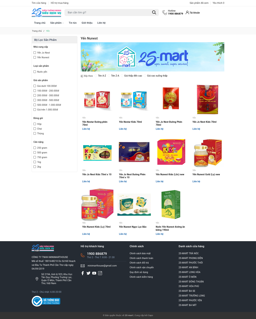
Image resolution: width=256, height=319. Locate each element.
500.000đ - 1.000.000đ (49, 105)
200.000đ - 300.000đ (48, 95)
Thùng (40, 133)
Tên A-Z (100, 75)
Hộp (39, 124)
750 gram (42, 157)
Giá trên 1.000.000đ (47, 109)
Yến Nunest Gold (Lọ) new (206, 174)
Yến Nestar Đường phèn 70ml (94, 123)
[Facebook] (83, 273)
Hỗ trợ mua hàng (59, 3)
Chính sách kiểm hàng (141, 277)
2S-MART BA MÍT (188, 305)
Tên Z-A (113, 75)
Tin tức (73, 22)
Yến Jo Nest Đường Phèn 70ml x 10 (132, 176)
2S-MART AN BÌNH (188, 267)
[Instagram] (100, 273)
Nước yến (42, 71)
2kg (39, 166)
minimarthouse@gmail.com (102, 265)
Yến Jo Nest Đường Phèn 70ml (169, 123)
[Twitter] (88, 273)
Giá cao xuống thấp (155, 75)
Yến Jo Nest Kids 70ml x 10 (96, 174)
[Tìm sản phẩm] (111, 12)
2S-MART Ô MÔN (187, 277)
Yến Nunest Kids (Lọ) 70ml (96, 227)
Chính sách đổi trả (139, 262)
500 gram (42, 152)
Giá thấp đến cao (131, 75)
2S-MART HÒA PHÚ (189, 286)
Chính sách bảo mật (140, 253)
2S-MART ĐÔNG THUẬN (191, 281)
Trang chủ (39, 22)
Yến (84, 118)
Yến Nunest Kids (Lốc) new (170, 174)
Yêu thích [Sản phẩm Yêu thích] (218, 3)
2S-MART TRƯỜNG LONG (192, 295)
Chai (39, 128)
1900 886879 (175, 12)
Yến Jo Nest (43, 52)
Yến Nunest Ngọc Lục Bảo (132, 227)
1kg (39, 162)
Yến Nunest (43, 57)
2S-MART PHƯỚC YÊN (190, 300)
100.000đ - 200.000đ (48, 90)
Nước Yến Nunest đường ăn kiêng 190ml (170, 228)
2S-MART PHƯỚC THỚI (191, 262)
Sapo (150, 315)
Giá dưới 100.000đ (47, 86)
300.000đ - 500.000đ (48, 100)
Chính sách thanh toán (141, 258)
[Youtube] (94, 273)
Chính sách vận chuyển (142, 267)
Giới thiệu (87, 22)
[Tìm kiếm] (154, 12)
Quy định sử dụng (139, 272)
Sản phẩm (57, 23)
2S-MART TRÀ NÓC (189, 253)
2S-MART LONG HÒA (189, 272)
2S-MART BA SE (187, 291)
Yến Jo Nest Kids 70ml (204, 122)
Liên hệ (101, 22)
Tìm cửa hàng (39, 3)
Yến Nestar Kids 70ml (130, 122)
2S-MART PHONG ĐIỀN (191, 258)
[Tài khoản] (193, 12)
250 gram (42, 148)
